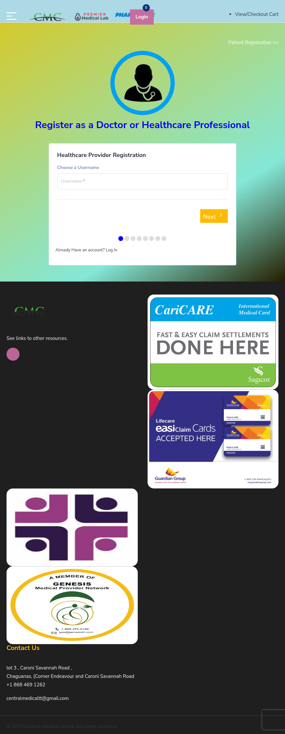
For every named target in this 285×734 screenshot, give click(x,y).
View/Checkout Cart (257, 14)
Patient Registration (253, 42)
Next (214, 216)
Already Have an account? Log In (87, 250)
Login (142, 17)
